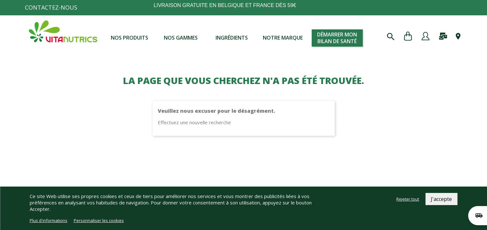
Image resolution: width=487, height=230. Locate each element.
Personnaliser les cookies (99, 220)
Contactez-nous (51, 7)
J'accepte (441, 199)
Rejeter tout (407, 199)
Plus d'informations (48, 220)
